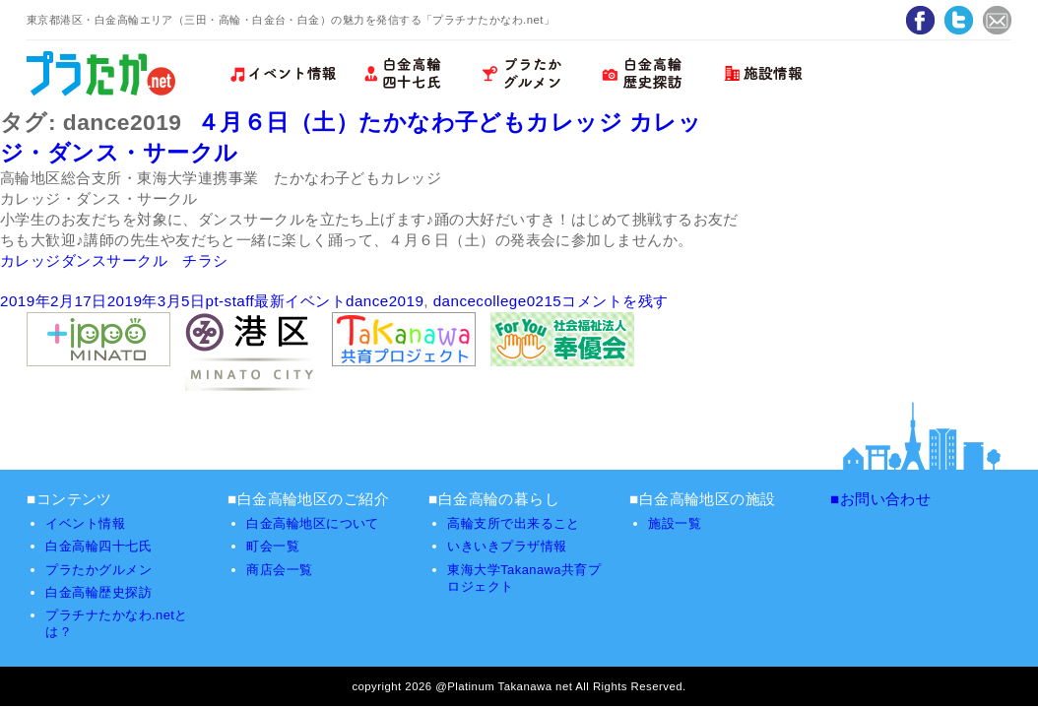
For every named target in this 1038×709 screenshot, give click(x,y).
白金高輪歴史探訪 (98, 592)
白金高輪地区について (312, 523)
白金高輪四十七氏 (98, 546)
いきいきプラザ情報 (506, 546)
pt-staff (229, 300)
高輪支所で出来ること (513, 523)
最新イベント (300, 300)
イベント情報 (85, 523)
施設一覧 (674, 523)
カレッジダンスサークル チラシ (114, 260)
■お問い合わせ (880, 498)
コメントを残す (614, 300)
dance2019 (384, 300)
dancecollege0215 (497, 300)
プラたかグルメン (98, 569)
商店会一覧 (279, 569)
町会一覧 (272, 546)
